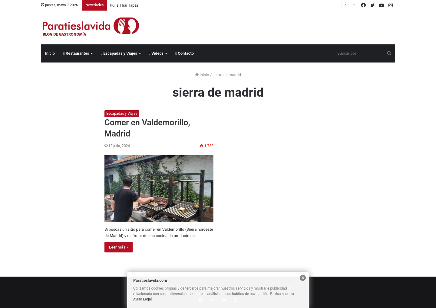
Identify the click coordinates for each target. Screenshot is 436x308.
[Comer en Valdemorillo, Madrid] (158, 188)
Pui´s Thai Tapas (124, 5)
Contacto (184, 53)
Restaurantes (76, 53)
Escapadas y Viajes (119, 53)
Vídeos (156, 53)
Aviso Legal (142, 299)
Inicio (50, 53)
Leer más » (118, 247)
